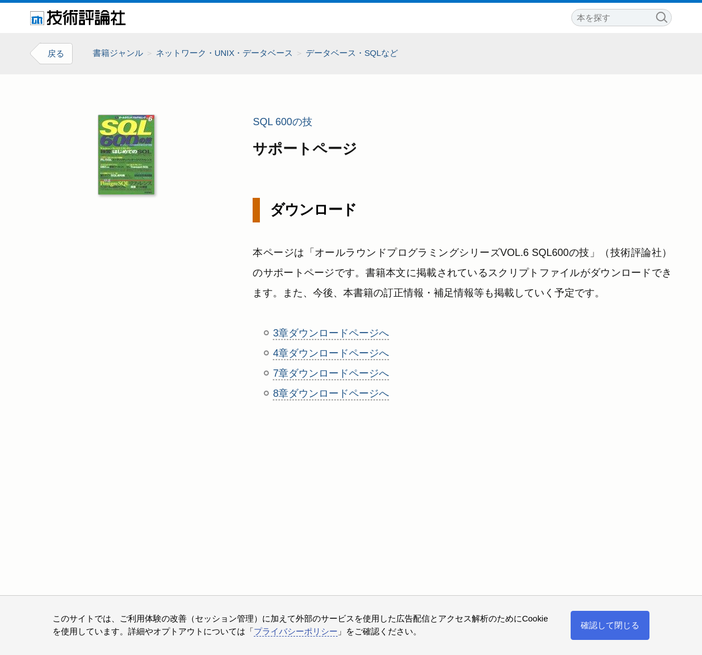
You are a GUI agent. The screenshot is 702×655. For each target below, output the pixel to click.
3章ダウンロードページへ (331, 333)
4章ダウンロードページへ (331, 353)
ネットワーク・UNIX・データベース (224, 53)
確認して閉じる (610, 625)
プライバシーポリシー (296, 631)
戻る (56, 53)
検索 (661, 16)
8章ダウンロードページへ (331, 393)
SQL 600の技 (282, 121)
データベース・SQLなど (352, 53)
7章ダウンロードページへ (331, 373)
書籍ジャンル (118, 53)
